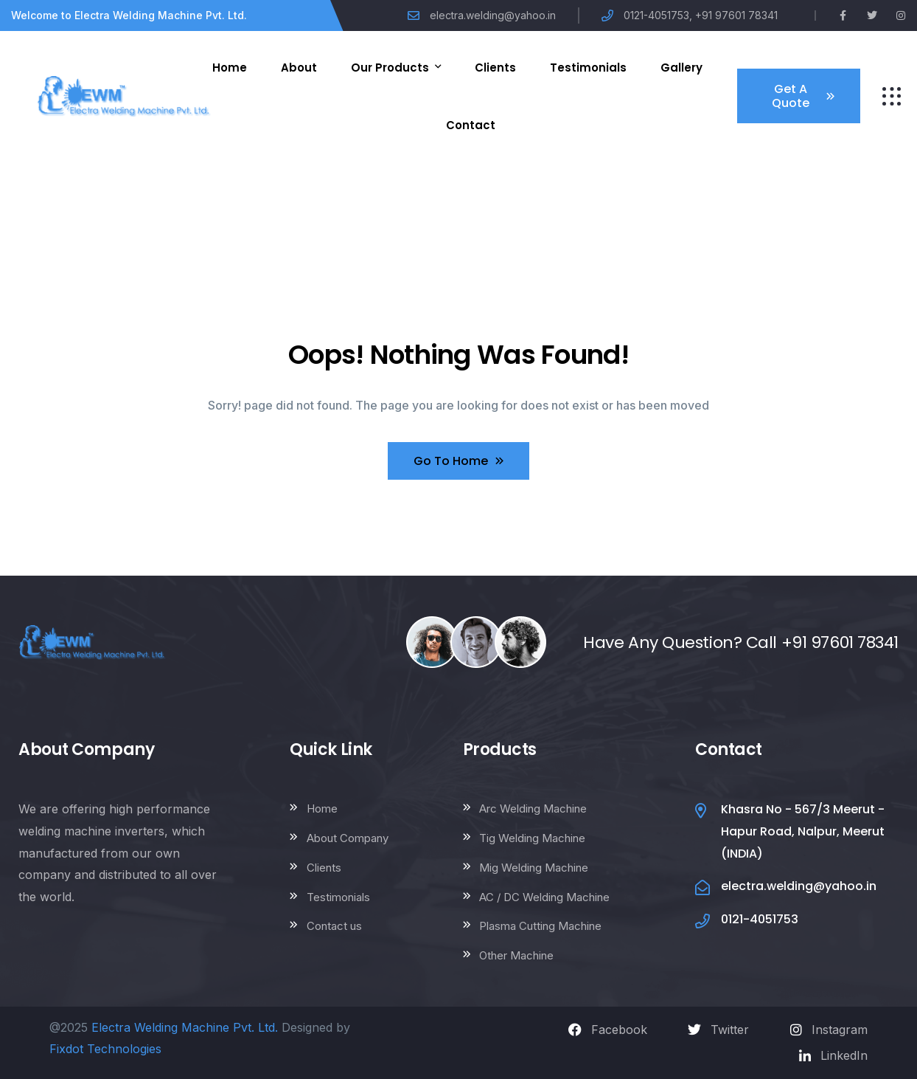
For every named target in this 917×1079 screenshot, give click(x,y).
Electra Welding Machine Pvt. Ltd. (184, 1027)
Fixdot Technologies (105, 1048)
